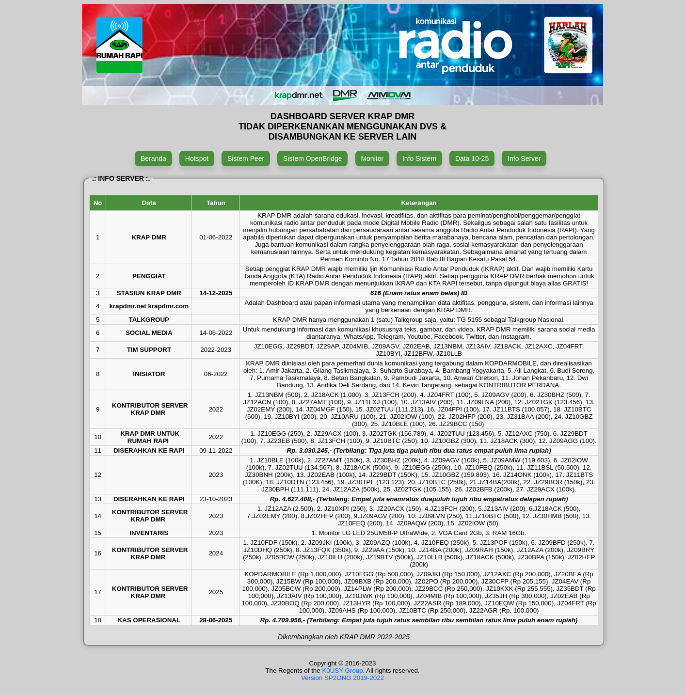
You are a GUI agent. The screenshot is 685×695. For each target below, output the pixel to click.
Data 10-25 (472, 158)
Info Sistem (419, 158)
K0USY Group (342, 670)
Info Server (524, 158)
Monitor (372, 158)
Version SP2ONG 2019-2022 (342, 677)
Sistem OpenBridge (312, 158)
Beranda (153, 158)
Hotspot (196, 158)
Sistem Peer (245, 158)
